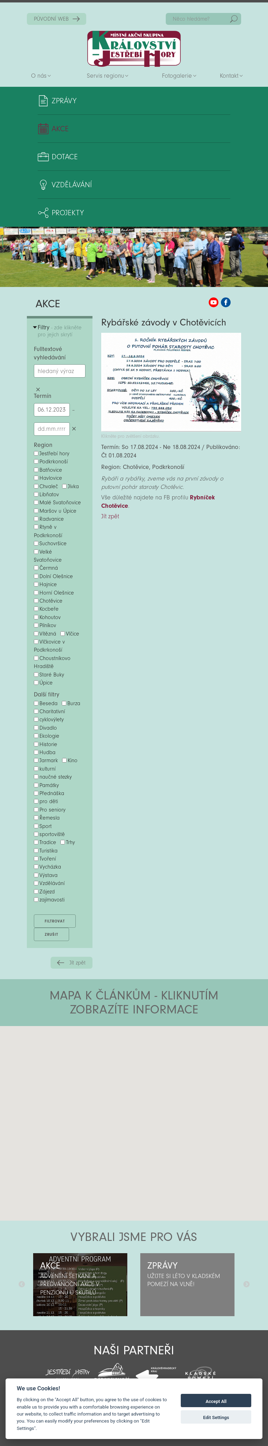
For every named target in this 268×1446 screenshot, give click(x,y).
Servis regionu (105, 75)
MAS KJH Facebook (226, 302)
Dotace (65, 156)
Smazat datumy (74, 428)
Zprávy (64, 100)
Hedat (234, 19)
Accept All (216, 1401)
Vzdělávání (72, 184)
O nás (38, 75)
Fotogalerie (177, 75)
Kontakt (229, 75)
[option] (80, 1284)
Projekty (68, 212)
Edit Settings (216, 1417)
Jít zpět (77, 963)
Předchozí (21, 1284)
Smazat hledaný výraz (38, 389)
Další (246, 1284)
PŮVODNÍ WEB (51, 19)
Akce (60, 128)
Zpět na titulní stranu (134, 48)
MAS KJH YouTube (213, 302)
